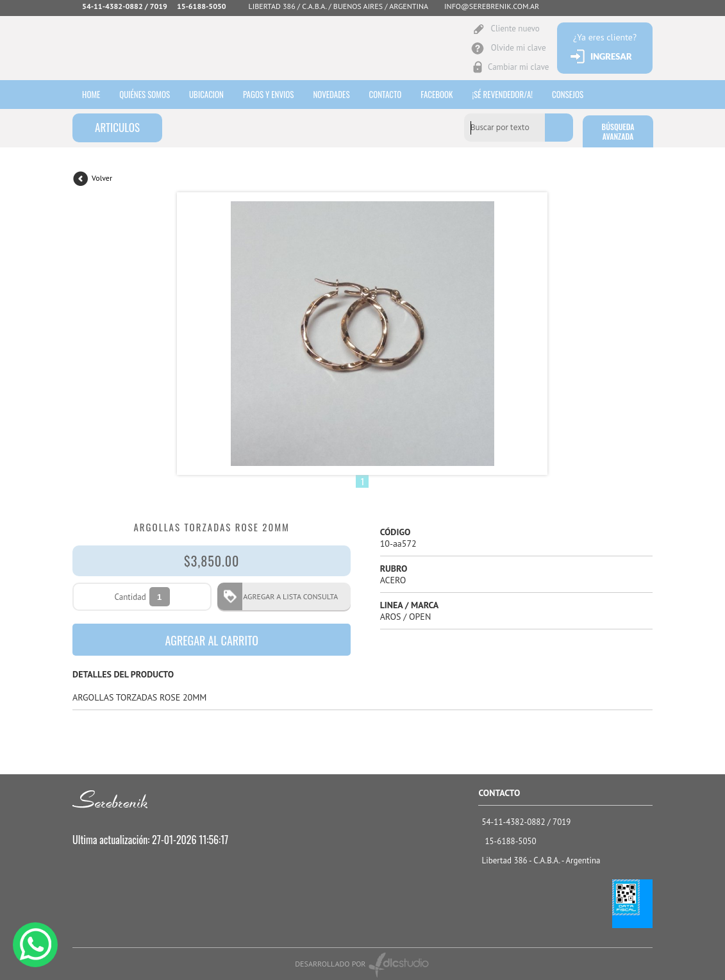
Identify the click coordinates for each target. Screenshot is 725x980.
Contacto (385, 94)
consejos (567, 94)
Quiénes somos (144, 94)
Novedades (331, 94)
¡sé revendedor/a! (502, 94)
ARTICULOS (117, 127)
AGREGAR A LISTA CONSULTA (286, 596)
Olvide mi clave (518, 47)
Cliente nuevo (514, 28)
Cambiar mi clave (517, 67)
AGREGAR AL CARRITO (211, 640)
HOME (91, 94)
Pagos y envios (268, 94)
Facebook (437, 94)
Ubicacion (206, 94)
